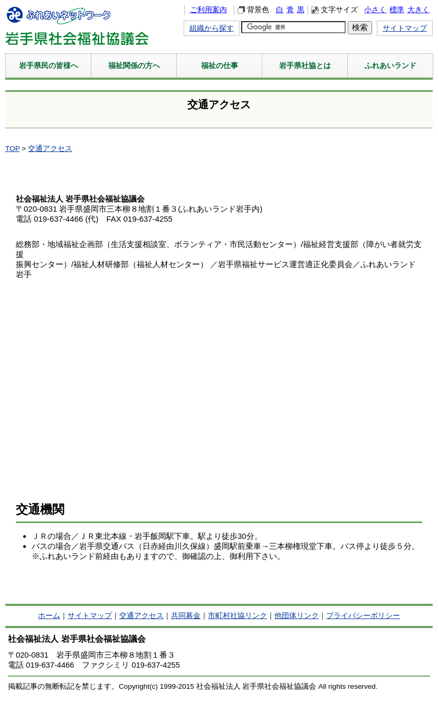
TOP (12, 149)
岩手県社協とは (305, 65)
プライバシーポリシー (363, 616)
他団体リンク (296, 616)
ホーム (49, 616)
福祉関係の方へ (134, 65)
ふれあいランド (390, 65)
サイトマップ (405, 28)
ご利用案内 (208, 10)
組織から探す (211, 28)
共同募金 (186, 616)
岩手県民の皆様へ (48, 65)
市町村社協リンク (237, 616)
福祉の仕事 (219, 65)
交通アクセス (50, 149)
